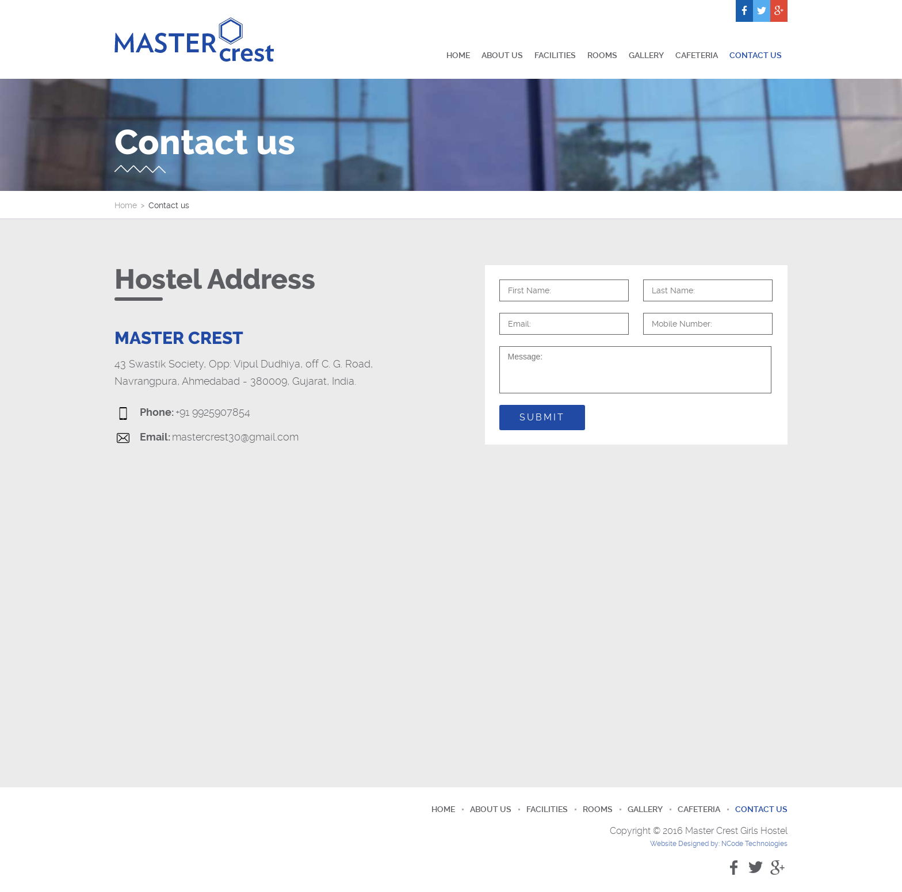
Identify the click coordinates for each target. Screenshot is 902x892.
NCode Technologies (754, 844)
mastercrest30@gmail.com (235, 437)
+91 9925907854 (212, 412)
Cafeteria (696, 55)
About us (502, 55)
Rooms (602, 55)
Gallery (646, 55)
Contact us (755, 55)
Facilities (555, 55)
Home (458, 55)
